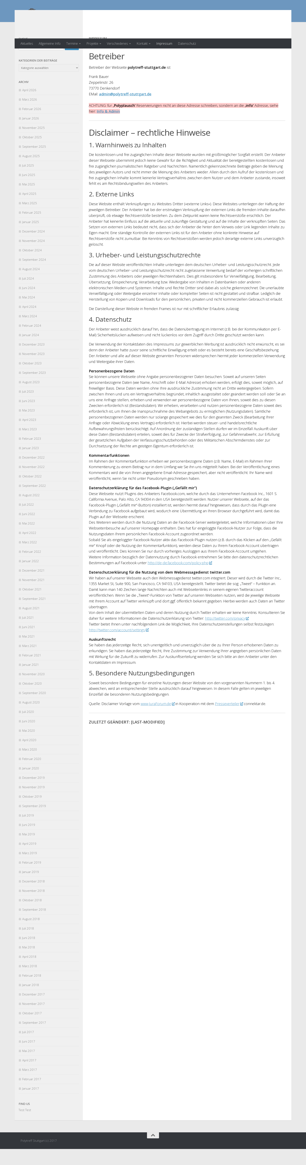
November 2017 (33, 1020)
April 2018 (29, 973)
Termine (72, 43)
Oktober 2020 (32, 699)
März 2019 (29, 869)
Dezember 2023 (33, 360)
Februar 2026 (31, 125)
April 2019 (29, 860)
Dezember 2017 (33, 1010)
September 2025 (34, 163)
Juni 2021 (28, 643)
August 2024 (31, 285)
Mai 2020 (28, 747)
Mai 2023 (28, 426)
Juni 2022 (28, 530)
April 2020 (29, 756)
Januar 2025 (30, 238)
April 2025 (29, 210)
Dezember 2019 (33, 794)
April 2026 (29, 106)
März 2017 (29, 1086)
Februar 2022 (31, 568)
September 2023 (34, 389)
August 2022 (31, 511)
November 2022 (33, 483)
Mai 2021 (28, 652)
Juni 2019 (28, 841)
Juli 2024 (28, 294)
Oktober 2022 (32, 492)
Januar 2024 (30, 351)
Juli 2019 (28, 831)
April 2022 (29, 549)
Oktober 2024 (32, 266)
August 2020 (31, 718)
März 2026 (29, 115)
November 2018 (33, 907)
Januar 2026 (30, 134)
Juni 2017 (28, 1057)
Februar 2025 (31, 228)
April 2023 (29, 436)
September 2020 (34, 709)
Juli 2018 (28, 944)
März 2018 (29, 982)
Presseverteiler (229, 719)
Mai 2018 (28, 963)
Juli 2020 (28, 728)
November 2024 (33, 257)
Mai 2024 (28, 313)
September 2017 (34, 1039)
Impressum (164, 43)
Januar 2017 (30, 1104)
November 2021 (33, 596)
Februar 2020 (31, 775)
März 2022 (29, 558)
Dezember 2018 (33, 897)
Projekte (92, 43)
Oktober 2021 (32, 605)
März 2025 (29, 219)
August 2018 (31, 935)
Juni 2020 (28, 737)
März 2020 (29, 765)
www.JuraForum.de (157, 719)
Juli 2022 (28, 520)
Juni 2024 (28, 304)
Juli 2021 (28, 634)
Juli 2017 (28, 1048)
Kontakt (142, 43)
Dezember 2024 (33, 247)
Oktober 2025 (32, 153)
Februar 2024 (31, 341)
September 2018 (34, 926)
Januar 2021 (30, 681)
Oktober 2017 (32, 1029)
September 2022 (34, 502)
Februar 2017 (31, 1095)
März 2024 (29, 332)
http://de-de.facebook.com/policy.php (180, 578)
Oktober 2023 (32, 379)
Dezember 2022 (33, 473)
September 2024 (34, 276)
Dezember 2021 (33, 586)
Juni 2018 (28, 954)
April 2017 (29, 1076)
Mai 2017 (28, 1067)
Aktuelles (26, 43)
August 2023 (31, 398)
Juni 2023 (28, 417)
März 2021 (29, 662)
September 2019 (34, 822)
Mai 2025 (28, 200)
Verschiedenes (117, 43)
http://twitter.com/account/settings (118, 646)
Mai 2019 (28, 850)
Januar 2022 (30, 577)
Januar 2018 (30, 1001)
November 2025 (33, 144)
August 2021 (31, 624)
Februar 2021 (31, 671)
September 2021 (34, 615)
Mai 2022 (28, 539)
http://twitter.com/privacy (226, 634)
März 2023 (29, 445)
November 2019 (33, 803)
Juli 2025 (28, 181)
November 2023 (33, 370)
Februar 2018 (31, 991)
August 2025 (31, 172)
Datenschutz (187, 43)
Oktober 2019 (32, 812)
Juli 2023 (28, 407)
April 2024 (29, 323)
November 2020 (33, 690)
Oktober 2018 (32, 916)
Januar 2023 (30, 464)
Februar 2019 (31, 878)
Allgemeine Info (50, 43)
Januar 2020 (30, 784)
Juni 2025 (28, 191)
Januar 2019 (30, 888)
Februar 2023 (31, 455)
